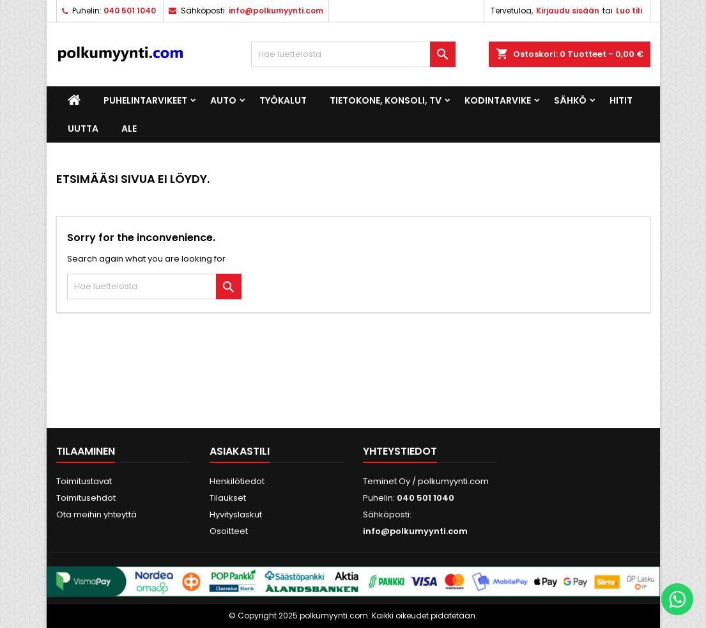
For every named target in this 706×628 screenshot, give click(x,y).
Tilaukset (228, 498)
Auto (223, 100)
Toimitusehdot (86, 498)
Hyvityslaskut (236, 514)
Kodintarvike (497, 100)
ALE (129, 128)
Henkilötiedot (237, 481)
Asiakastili (240, 451)
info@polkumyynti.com (276, 10)
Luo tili (629, 10)
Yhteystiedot (400, 451)
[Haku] (353, 54)
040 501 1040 (130, 10)
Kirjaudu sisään (567, 10)
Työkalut (283, 100)
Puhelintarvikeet (145, 100)
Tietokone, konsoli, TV (385, 100)
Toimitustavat (84, 481)
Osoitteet (229, 531)
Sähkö (570, 100)
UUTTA (83, 128)
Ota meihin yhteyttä (96, 514)
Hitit (621, 100)
